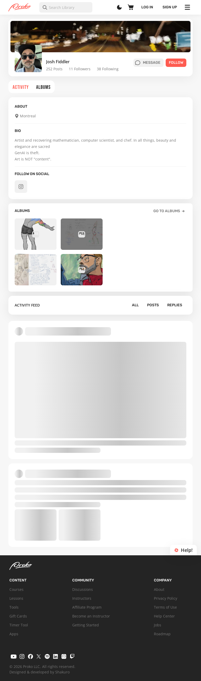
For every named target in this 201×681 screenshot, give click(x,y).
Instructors (81, 598)
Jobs (157, 624)
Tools (14, 607)
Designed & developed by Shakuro (39, 672)
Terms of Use (165, 607)
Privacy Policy (165, 598)
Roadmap (162, 633)
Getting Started (85, 624)
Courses (16, 589)
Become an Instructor (91, 616)
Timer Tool (18, 624)
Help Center (164, 616)
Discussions (82, 589)
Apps (13, 633)
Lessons (16, 598)
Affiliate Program (87, 607)
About (159, 589)
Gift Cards (18, 616)
